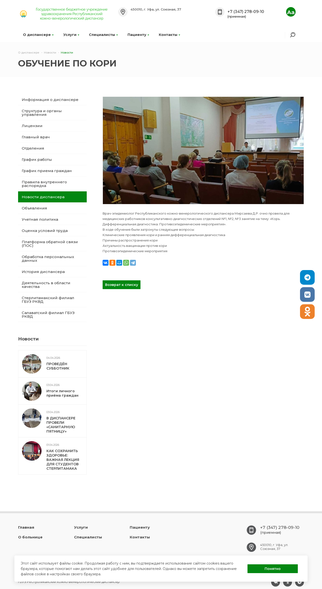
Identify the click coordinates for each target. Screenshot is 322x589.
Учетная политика (40, 219)
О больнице (30, 537)
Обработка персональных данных (48, 258)
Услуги (71, 35)
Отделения (33, 148)
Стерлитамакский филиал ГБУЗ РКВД (48, 299)
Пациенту (138, 35)
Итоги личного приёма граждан (62, 393)
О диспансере (38, 35)
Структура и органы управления (42, 113)
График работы (37, 159)
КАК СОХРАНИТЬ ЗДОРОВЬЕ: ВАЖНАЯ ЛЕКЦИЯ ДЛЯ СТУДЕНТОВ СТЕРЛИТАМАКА (62, 460)
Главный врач (36, 137)
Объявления (34, 208)
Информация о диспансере (50, 99)
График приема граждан (47, 170)
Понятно (273, 569)
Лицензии (32, 125)
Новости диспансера (43, 197)
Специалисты (103, 35)
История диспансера (43, 271)
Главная (26, 527)
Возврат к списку (121, 285)
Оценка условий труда (45, 230)
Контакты (169, 35)
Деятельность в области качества (46, 285)
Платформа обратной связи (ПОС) (50, 244)
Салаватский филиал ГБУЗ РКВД (48, 314)
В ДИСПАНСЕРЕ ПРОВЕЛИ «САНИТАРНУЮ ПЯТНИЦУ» (60, 425)
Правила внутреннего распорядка (44, 184)
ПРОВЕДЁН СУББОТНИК (57, 366)
